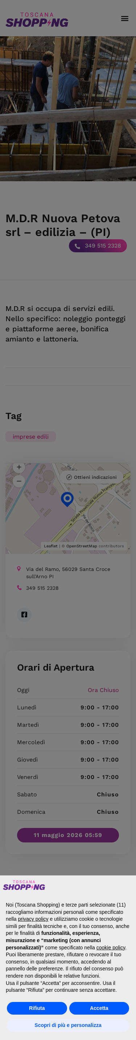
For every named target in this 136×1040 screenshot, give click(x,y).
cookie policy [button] (110, 947)
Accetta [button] (99, 1008)
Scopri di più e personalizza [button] (67, 1025)
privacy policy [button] (33, 919)
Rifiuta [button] (37, 1008)
